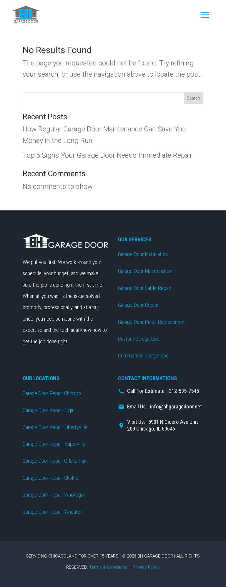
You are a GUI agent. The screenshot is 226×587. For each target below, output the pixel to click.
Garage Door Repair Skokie (50, 477)
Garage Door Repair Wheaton (53, 511)
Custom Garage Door (139, 338)
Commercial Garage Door (144, 355)
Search (193, 98)
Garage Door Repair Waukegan (54, 494)
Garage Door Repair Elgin (48, 410)
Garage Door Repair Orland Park (55, 460)
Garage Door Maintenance (145, 271)
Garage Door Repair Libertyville (55, 427)
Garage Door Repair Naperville (54, 444)
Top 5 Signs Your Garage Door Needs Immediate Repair (107, 155)
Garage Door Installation (143, 254)
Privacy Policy (146, 567)
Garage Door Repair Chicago (52, 393)
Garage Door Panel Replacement (152, 322)
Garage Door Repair (138, 304)
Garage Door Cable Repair (144, 288)
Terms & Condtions (108, 567)
